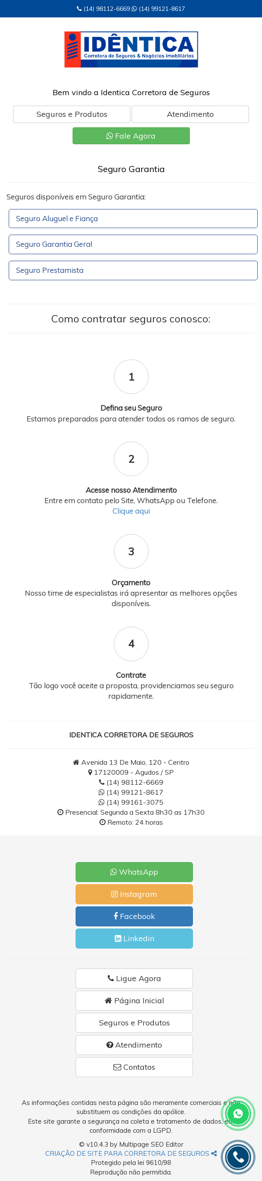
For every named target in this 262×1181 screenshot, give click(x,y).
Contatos (134, 1067)
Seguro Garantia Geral (54, 244)
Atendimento (190, 114)
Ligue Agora (134, 978)
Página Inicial (134, 1000)
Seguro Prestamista (49, 270)
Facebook (134, 916)
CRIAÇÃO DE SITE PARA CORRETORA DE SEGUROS (131, 1153)
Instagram (134, 894)
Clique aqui (131, 510)
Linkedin (134, 938)
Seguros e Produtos (71, 114)
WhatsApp (134, 872)
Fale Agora (131, 136)
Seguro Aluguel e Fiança (57, 218)
